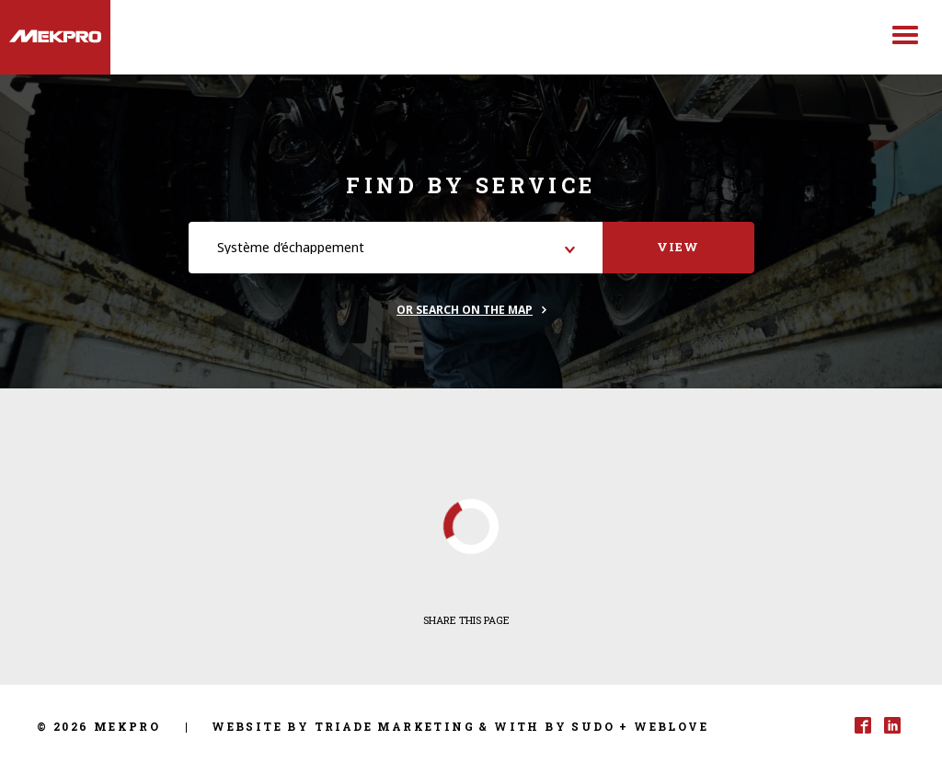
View (678, 246)
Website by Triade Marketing (343, 726)
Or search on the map (464, 310)
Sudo (593, 726)
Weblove (671, 726)
